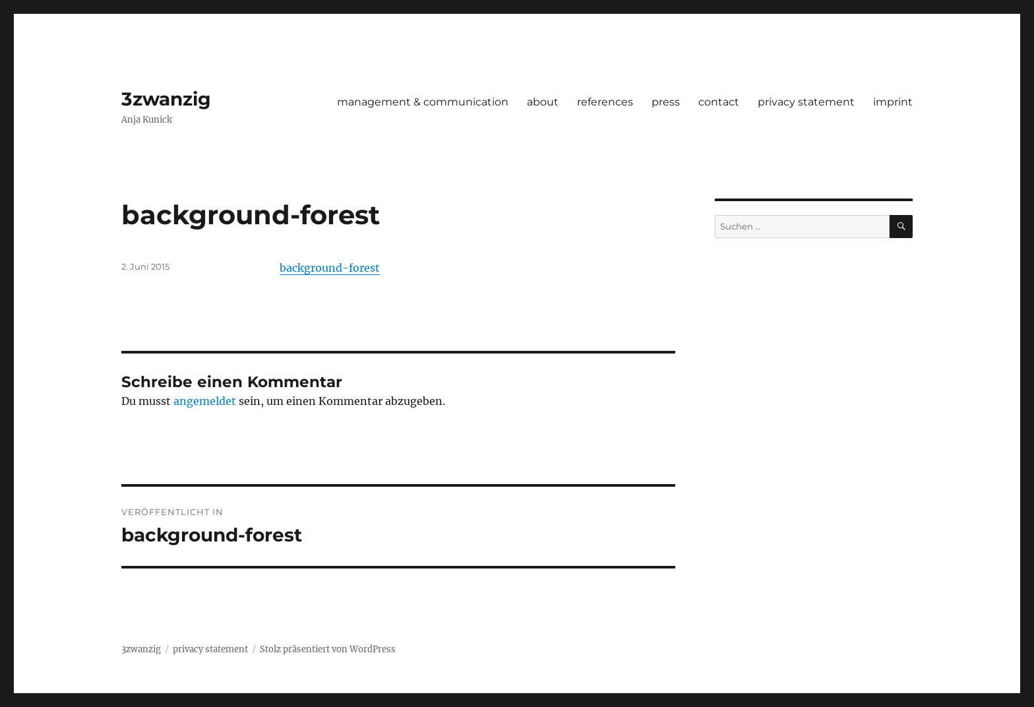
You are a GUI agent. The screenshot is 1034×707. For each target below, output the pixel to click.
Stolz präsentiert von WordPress (328, 649)
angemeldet (204, 401)
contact (718, 102)
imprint (893, 102)
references (605, 102)
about (543, 102)
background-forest (330, 267)
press (666, 102)
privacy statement (806, 102)
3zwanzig (166, 99)
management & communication (422, 102)
